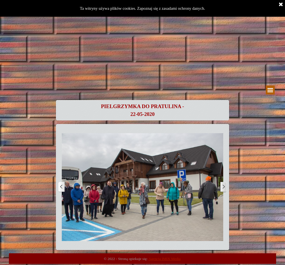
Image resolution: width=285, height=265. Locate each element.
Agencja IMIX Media (164, 259)
